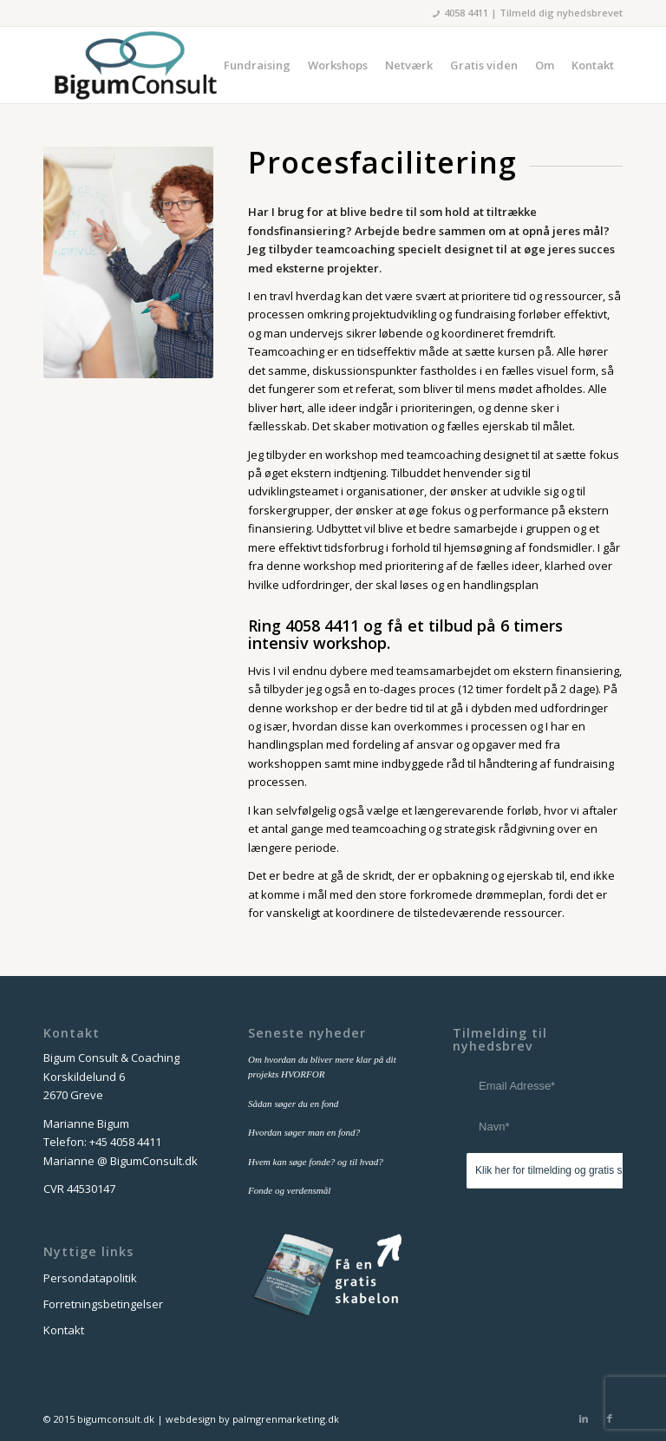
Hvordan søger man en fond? (304, 1132)
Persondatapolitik (90, 1278)
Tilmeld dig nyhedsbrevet (561, 12)
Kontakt (63, 1330)
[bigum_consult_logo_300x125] (134, 65)
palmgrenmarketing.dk (285, 1418)
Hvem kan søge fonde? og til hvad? (315, 1161)
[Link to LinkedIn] (584, 1418)
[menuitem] (257, 65)
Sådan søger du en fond (293, 1103)
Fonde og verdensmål (289, 1190)
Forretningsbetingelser (103, 1304)
